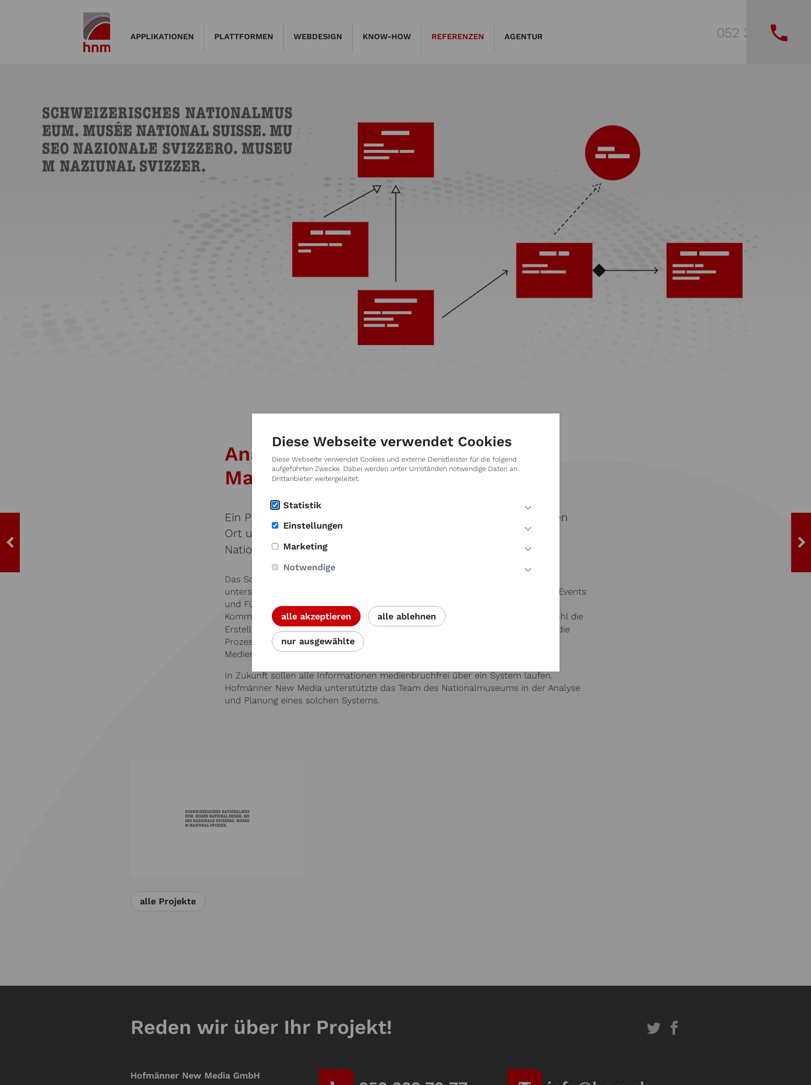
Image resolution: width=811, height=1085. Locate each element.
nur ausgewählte (318, 641)
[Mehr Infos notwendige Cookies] (528, 569)
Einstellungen (307, 525)
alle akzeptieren (316, 616)
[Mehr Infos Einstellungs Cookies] (528, 527)
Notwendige (303, 567)
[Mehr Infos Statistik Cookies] (528, 507)
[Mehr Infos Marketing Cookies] (528, 548)
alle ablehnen (406, 616)
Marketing (299, 546)
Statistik (296, 505)
